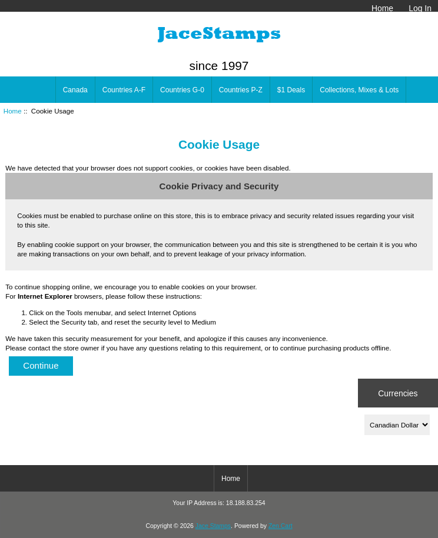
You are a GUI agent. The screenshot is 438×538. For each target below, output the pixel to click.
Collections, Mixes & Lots (359, 90)
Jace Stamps (213, 526)
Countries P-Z (241, 90)
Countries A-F (123, 90)
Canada (75, 90)
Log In (420, 8)
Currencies (397, 392)
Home (382, 8)
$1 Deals (291, 90)
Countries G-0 (182, 90)
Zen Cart (280, 526)
